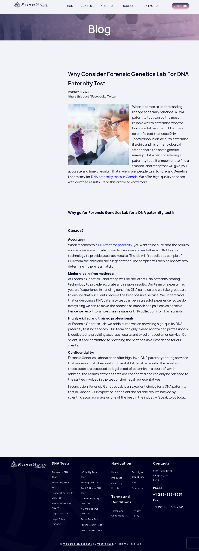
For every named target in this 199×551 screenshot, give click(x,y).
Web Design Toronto (77, 544)
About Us (107, 6)
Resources (128, 6)
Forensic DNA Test (91, 524)
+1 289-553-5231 (168, 494)
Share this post (78, 96)
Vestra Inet (105, 544)
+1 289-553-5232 (168, 507)
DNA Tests (88, 6)
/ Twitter (111, 96)
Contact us (150, 6)
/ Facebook (97, 96)
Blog (134, 482)
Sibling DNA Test (90, 482)
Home (71, 6)
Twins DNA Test (90, 519)
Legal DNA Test (61, 513)
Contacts (137, 488)
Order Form (180, 5)
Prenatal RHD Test (91, 530)
